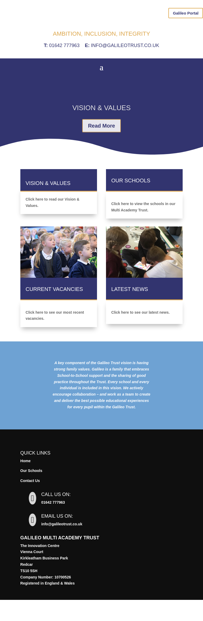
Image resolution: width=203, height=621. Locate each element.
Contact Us (30, 502)
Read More (101, 152)
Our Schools (31, 492)
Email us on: (57, 537)
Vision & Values (101, 134)
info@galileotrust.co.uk (125, 66)
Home (25, 482)
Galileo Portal (186, 13)
